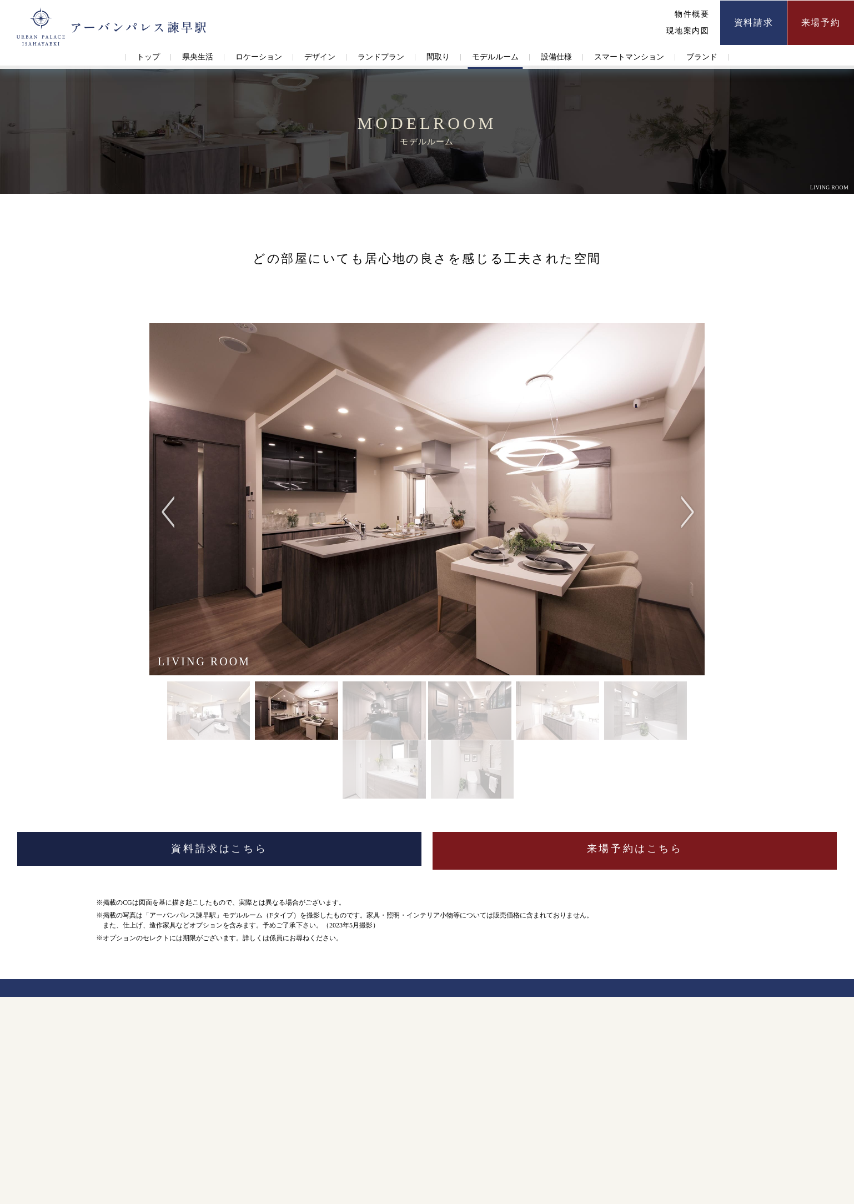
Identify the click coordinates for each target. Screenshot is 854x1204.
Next (685, 499)
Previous (169, 499)
